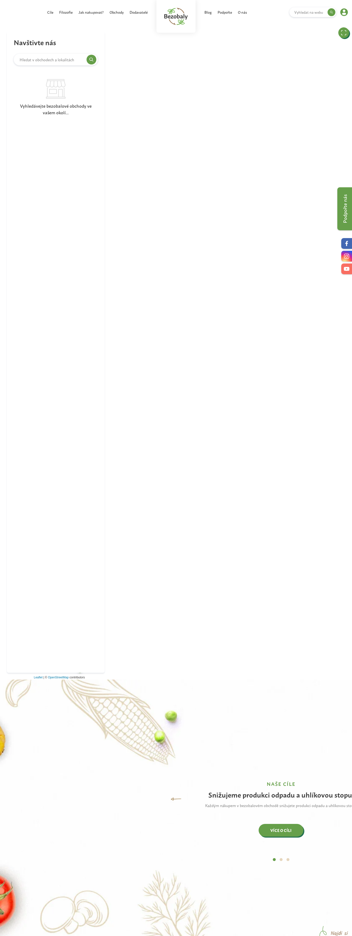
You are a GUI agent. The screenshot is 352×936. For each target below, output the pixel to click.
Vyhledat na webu (308, 12)
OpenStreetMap (58, 677)
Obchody (117, 12)
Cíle (50, 12)
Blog (208, 12)
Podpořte (225, 12)
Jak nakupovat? (91, 12)
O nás (242, 12)
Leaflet (38, 677)
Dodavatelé (139, 12)
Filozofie (66, 12)
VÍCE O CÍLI (281, 830)
